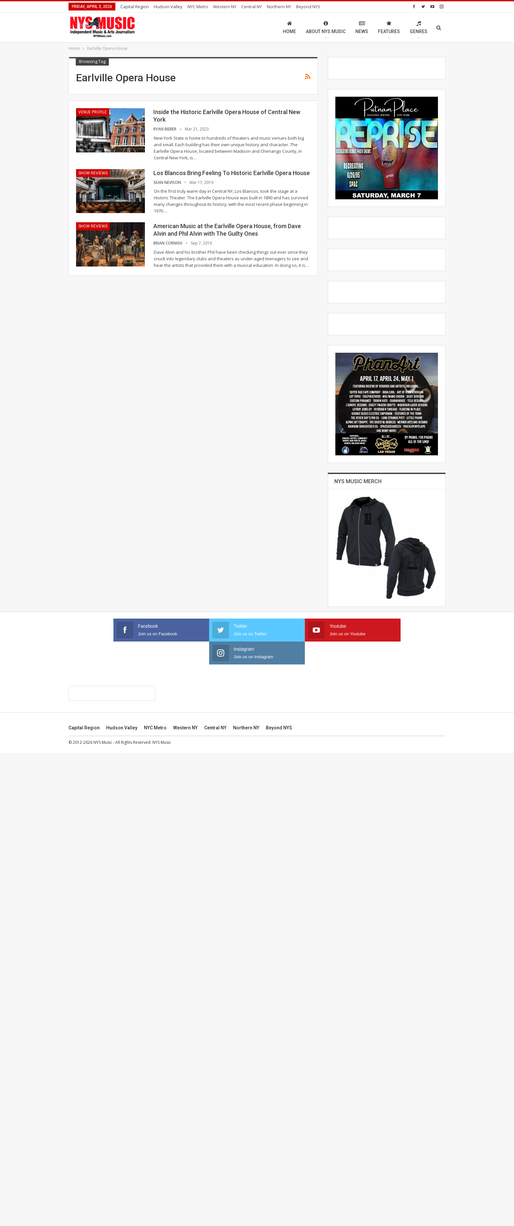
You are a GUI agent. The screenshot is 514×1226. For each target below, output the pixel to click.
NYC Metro (198, 7)
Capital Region (134, 7)
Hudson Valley (168, 7)
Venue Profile (92, 112)
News (361, 27)
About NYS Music (325, 27)
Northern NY (279, 7)
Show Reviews (93, 173)
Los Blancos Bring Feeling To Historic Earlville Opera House (231, 172)
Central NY (251, 7)
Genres (418, 27)
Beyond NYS (308, 7)
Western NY (224, 7)
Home (289, 27)
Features (389, 27)
